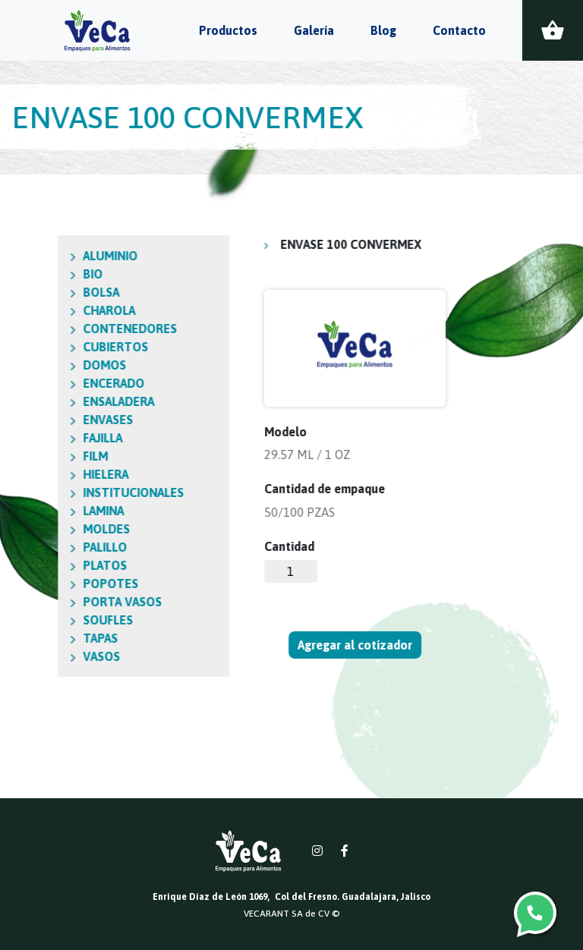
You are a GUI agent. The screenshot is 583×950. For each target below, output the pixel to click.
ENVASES (43, 420)
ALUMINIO (45, 256)
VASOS (36, 656)
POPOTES (45, 583)
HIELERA (41, 474)
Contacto (459, 30)
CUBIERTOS (50, 347)
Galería (314, 30)
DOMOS (39, 365)
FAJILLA (38, 438)
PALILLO (40, 547)
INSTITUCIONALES (68, 492)
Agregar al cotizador (355, 645)
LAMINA (38, 511)
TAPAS (35, 638)
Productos (228, 30)
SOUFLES (43, 620)
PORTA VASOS (57, 602)
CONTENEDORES (65, 328)
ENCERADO (49, 383)
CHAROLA (44, 310)
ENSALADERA (53, 401)
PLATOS (40, 565)
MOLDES (41, 529)
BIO (28, 274)
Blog (383, 30)
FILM (30, 456)
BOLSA (36, 292)
